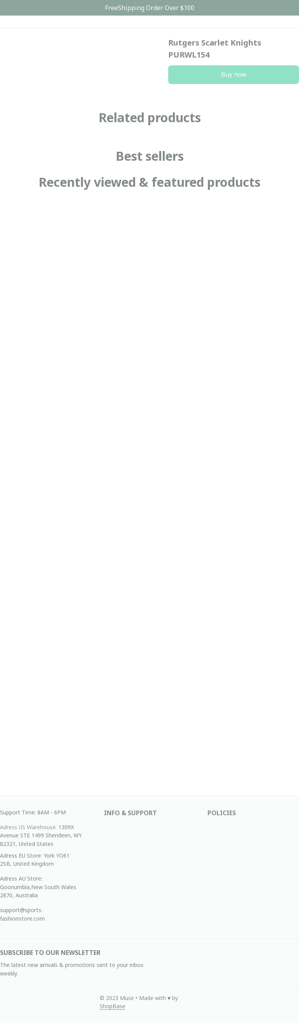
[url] (112, 1006)
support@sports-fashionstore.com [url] (22, 914)
